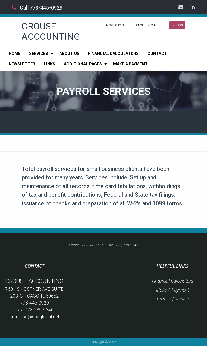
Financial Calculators (148, 25)
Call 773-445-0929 (37, 8)
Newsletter (22, 64)
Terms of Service (172, 299)
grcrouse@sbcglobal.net (34, 316)
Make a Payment (130, 64)
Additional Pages (83, 64)
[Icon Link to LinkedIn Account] (193, 7)
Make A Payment (172, 290)
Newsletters (115, 25)
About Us (69, 53)
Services (38, 53)
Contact (177, 25)
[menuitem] (14, 53)
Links (49, 64)
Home (14, 53)
